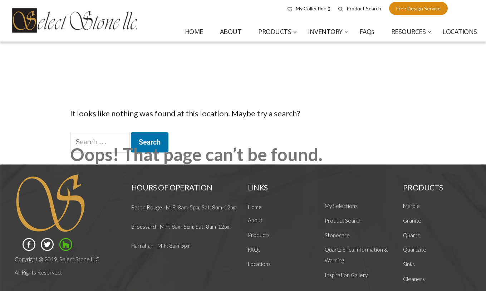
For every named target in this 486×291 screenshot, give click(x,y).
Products (259, 235)
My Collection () (309, 8)
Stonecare (337, 235)
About (255, 220)
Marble (411, 206)
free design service (418, 8)
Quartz (411, 235)
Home (255, 207)
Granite (412, 220)
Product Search (359, 8)
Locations (259, 264)
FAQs (254, 249)
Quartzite (414, 249)
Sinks (409, 264)
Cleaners (414, 279)
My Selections (341, 206)
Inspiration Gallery (346, 275)
